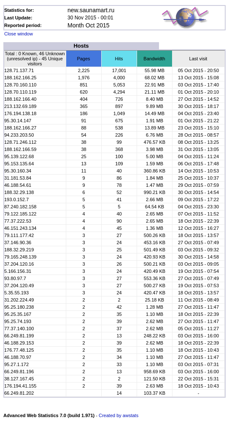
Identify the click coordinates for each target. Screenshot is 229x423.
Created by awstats (118, 415)
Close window (18, 33)
